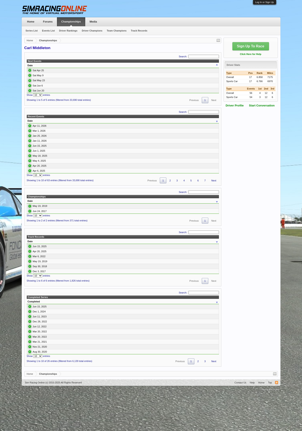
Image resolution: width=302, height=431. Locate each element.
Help (252, 419)
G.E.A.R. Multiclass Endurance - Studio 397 (98, 301)
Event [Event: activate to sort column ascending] (70, 65)
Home (30, 21)
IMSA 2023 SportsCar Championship (66, 353)
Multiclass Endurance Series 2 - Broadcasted (70, 236)
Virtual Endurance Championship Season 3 (98, 308)
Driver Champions (92, 30)
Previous (194, 100)
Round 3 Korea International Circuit (60, 183)
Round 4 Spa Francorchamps (82, 80)
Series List (32, 30)
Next (213, 100)
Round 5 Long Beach (78, 85)
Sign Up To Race (250, 46)
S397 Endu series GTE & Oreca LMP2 (95, 287)
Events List (48, 30)
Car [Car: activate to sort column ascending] (154, 120)
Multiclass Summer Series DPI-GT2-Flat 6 (69, 388)
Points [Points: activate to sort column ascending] (120, 231)
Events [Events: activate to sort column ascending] (134, 231)
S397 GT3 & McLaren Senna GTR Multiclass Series (74, 383)
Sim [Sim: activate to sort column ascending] (115, 338)
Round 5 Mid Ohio (51, 135)
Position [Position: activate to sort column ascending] (169, 338)
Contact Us (240, 419)
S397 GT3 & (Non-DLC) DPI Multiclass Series (71, 363)
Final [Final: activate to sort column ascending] (191, 120)
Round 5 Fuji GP (143, 287)
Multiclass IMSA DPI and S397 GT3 (66, 378)
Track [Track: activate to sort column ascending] (47, 271)
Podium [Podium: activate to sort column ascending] (170, 231)
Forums (48, 21)
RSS (276, 419)
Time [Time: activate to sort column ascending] (52, 65)
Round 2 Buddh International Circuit (61, 192)
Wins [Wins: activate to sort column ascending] (146, 231)
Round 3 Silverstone (77, 75)
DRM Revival (53, 241)
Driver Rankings (68, 30)
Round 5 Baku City (52, 167)
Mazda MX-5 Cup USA (97, 135)
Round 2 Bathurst (76, 70)
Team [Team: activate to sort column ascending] (193, 65)
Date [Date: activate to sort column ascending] (30, 65)
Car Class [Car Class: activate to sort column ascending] (105, 231)
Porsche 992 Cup (131, 70)
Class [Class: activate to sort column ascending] (158, 65)
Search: (199, 56)
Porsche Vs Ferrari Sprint (60, 358)
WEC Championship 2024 (61, 348)
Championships (71, 21)
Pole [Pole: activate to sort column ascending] (157, 231)
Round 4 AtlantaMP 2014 (147, 308)
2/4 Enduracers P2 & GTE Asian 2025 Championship (103, 276)
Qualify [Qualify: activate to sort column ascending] (180, 120)
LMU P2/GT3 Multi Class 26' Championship (108, 143)
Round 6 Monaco (76, 90)
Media (93, 21)
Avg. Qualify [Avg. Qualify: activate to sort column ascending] (206, 231)
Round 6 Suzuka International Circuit (61, 159)
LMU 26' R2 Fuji (50, 143)
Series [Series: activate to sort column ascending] (125, 65)
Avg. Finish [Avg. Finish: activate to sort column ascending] (186, 231)
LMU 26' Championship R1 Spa (58, 151)
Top (270, 419)
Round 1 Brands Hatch (54, 127)
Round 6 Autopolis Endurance (150, 293)
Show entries (38, 95)
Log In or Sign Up (264, 2)
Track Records (139, 30)
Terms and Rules (270, 426)
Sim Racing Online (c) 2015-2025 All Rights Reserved (53, 419)
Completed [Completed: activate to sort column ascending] (34, 338)
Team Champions (117, 30)
